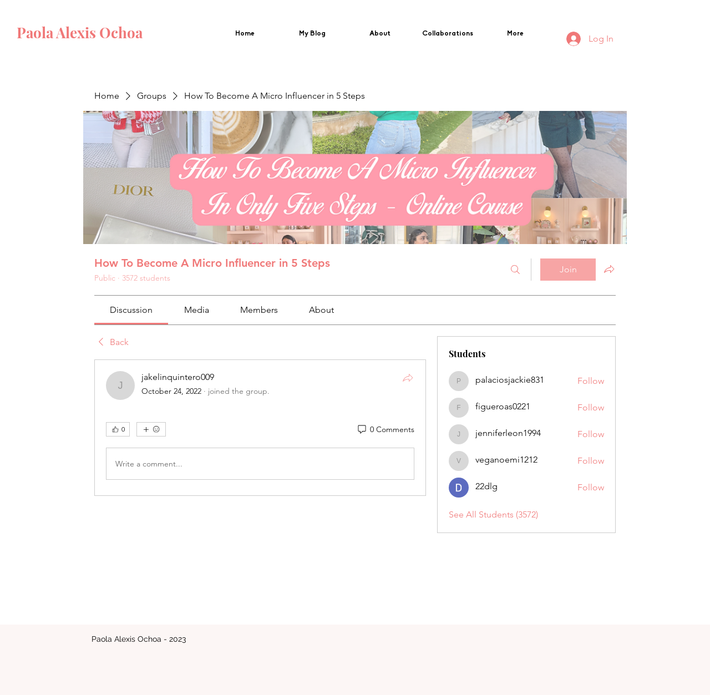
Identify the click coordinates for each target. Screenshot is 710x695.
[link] (131, 310)
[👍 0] (118, 429)
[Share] (407, 377)
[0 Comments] (385, 429)
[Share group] (609, 269)
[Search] (515, 269)
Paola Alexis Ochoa (81, 32)
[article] (260, 427)
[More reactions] (151, 429)
